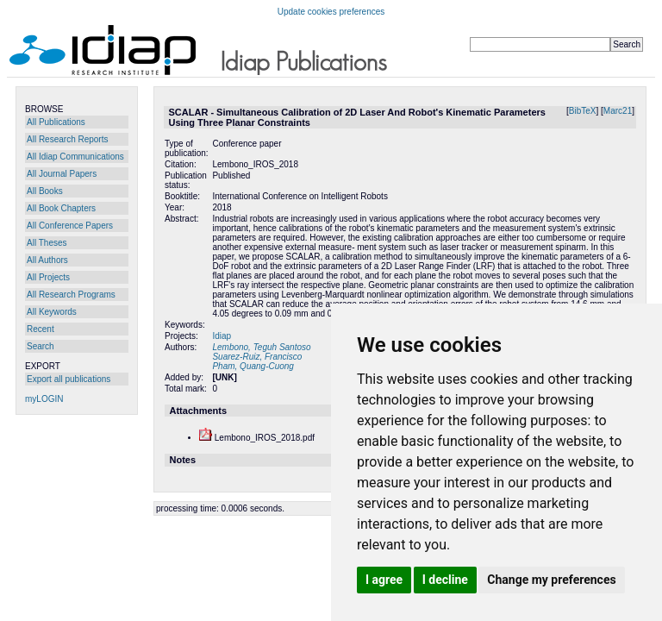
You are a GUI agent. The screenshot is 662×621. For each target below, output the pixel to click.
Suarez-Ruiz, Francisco (257, 356)
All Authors (47, 260)
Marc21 (617, 111)
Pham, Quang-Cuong (253, 366)
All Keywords (52, 312)
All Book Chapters (61, 208)
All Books (45, 191)
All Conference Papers (70, 225)
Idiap (221, 336)
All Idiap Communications (75, 156)
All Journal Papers (62, 174)
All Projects (48, 277)
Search (40, 346)
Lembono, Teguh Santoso (261, 347)
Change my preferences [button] (551, 579)
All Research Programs (71, 294)
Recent (40, 329)
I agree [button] (384, 579)
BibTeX (582, 111)
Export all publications (68, 379)
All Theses (47, 243)
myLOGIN (44, 399)
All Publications (56, 122)
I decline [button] (445, 579)
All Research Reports (67, 139)
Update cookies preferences (331, 11)
